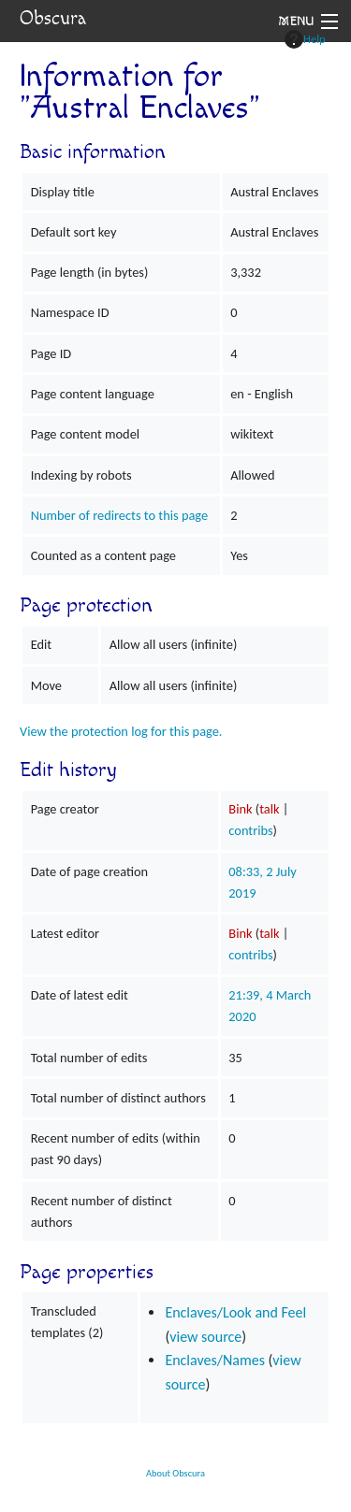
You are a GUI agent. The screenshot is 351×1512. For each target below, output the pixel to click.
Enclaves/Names (215, 1360)
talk (269, 808)
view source (205, 1337)
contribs (250, 830)
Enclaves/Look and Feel (235, 1312)
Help (305, 39)
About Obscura (175, 1473)
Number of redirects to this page (120, 515)
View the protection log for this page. (121, 731)
